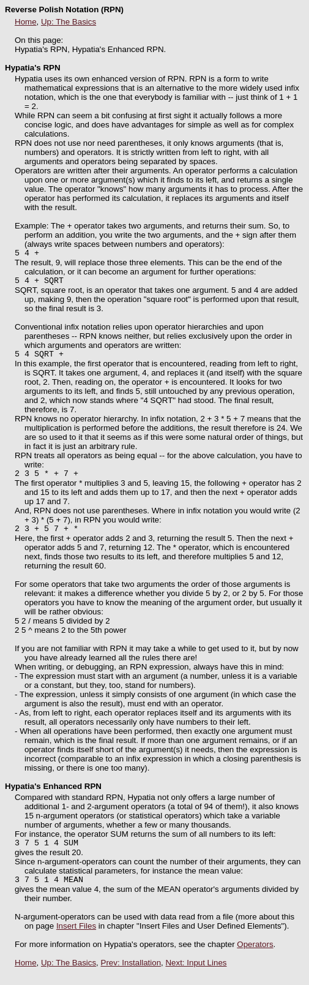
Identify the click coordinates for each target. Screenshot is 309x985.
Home (26, 21)
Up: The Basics (68, 21)
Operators (255, 957)
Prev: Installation (131, 975)
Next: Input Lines (195, 975)
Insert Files (76, 938)
